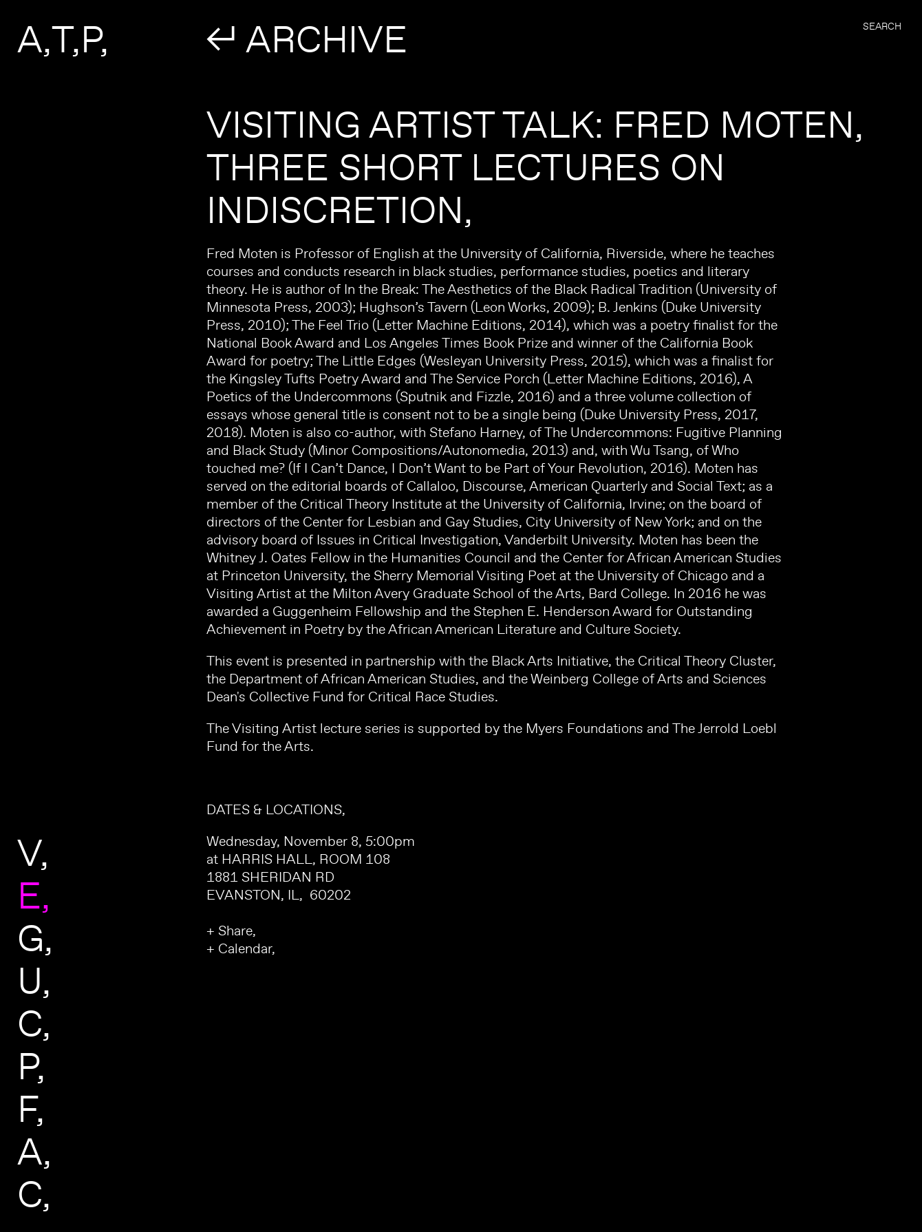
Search (882, 26)
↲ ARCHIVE (306, 38)
